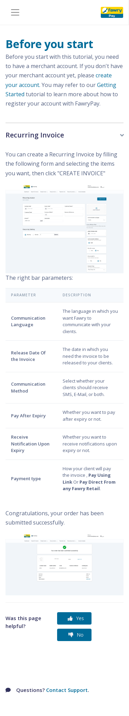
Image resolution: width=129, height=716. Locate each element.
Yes (76, 618)
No (76, 634)
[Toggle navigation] (15, 12)
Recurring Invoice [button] (35, 135)
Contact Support (67, 689)
